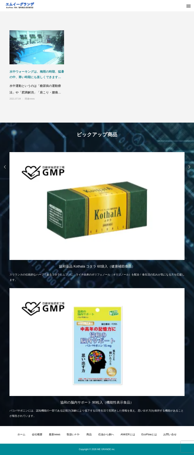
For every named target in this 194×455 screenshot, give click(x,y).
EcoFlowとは (149, 434)
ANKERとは (127, 434)
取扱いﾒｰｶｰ (73, 434)
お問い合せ (170, 434)
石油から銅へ (106, 434)
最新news (54, 434)
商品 (89, 434)
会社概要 (37, 434)
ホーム (21, 434)
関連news (30, 99)
